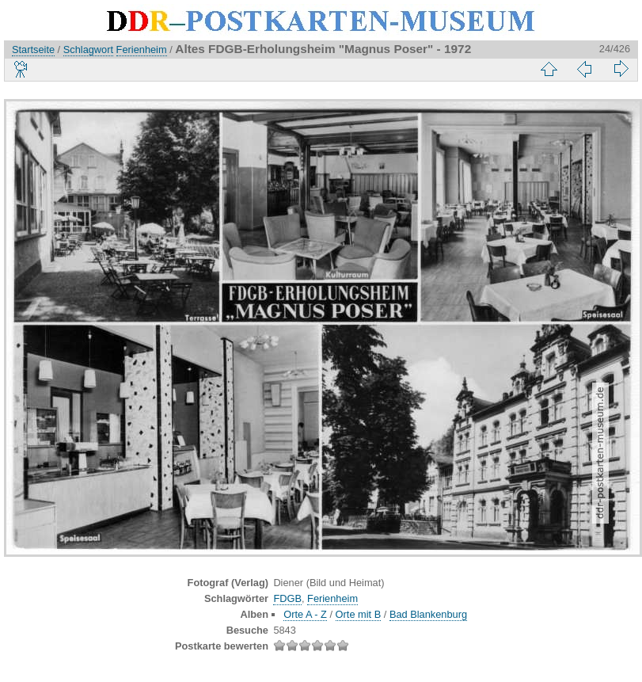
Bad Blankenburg (428, 614)
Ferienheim (141, 49)
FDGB (287, 598)
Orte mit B (359, 614)
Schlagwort (88, 49)
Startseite (33, 49)
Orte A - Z (305, 614)
